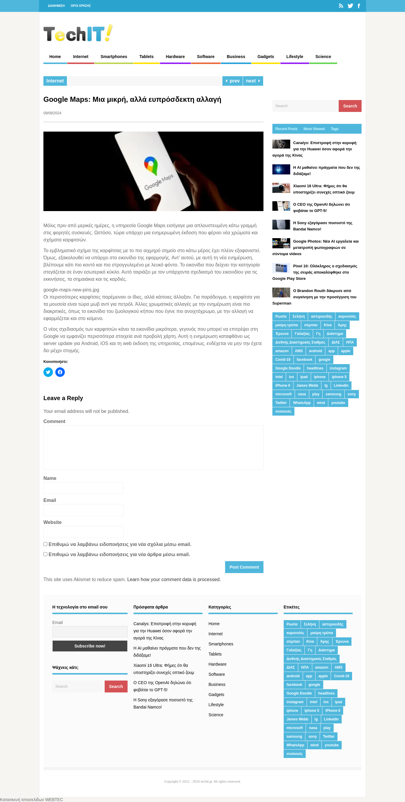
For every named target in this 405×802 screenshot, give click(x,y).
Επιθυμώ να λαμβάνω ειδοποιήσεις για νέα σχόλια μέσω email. (119, 544)
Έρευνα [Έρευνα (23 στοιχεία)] (281, 334)
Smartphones (114, 56)
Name (49, 478)
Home (55, 56)
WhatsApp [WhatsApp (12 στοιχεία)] (301, 403)
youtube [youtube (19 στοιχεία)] (338, 403)
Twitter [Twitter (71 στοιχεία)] (281, 403)
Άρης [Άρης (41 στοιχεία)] (342, 325)
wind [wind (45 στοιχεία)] (321, 403)
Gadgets (266, 56)
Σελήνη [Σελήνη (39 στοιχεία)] (299, 316)
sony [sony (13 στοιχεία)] (352, 394)
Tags (335, 129)
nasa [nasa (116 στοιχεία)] (302, 394)
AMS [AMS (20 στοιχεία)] (299, 351)
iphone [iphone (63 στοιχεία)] (320, 377)
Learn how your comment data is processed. (174, 579)
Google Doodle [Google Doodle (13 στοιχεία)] (288, 368)
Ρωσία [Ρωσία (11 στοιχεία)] (280, 316)
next (253, 80)
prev (232, 80)
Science (323, 56)
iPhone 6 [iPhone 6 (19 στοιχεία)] (282, 385)
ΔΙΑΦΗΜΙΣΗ (56, 5)
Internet (80, 56)
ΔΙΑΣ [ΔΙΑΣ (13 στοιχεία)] (336, 342)
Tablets (146, 56)
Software (206, 56)
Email (49, 500)
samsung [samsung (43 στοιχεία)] (333, 394)
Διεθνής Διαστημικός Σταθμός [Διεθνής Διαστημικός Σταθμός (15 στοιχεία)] (300, 342)
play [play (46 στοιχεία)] (315, 394)
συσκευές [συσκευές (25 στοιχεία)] (283, 411)
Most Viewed (314, 129)
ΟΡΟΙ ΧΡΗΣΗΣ (81, 5)
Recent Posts (286, 129)
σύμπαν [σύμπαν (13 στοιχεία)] (311, 325)
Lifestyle (294, 56)
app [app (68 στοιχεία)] (331, 351)
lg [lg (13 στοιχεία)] (326, 385)
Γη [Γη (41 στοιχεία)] (318, 334)
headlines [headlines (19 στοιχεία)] (315, 368)
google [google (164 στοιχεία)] (324, 360)
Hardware (175, 56)
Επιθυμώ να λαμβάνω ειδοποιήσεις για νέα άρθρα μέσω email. (119, 554)
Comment (54, 421)
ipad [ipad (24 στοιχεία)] (304, 377)
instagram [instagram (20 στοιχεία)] (338, 368)
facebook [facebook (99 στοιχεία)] (305, 360)
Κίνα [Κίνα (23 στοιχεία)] (328, 325)
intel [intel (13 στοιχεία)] (279, 377)
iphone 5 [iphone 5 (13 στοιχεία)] (339, 377)
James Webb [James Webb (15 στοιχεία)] (307, 385)
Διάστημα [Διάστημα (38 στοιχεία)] (335, 334)
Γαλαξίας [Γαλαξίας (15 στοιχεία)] (302, 334)
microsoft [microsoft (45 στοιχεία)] (283, 394)
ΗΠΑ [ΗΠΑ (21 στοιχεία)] (350, 342)
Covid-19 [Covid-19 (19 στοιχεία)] (283, 360)
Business (236, 56)
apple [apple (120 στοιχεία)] (345, 351)
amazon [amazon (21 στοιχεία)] (282, 351)
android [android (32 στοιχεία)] (315, 351)
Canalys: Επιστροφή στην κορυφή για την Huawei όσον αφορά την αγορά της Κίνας (165, 630)
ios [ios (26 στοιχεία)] (291, 377)
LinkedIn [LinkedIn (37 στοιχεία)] (341, 385)
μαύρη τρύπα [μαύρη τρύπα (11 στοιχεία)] (286, 325)
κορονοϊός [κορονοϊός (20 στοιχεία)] (347, 316)
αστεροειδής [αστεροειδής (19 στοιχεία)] (321, 316)
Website (52, 522)
